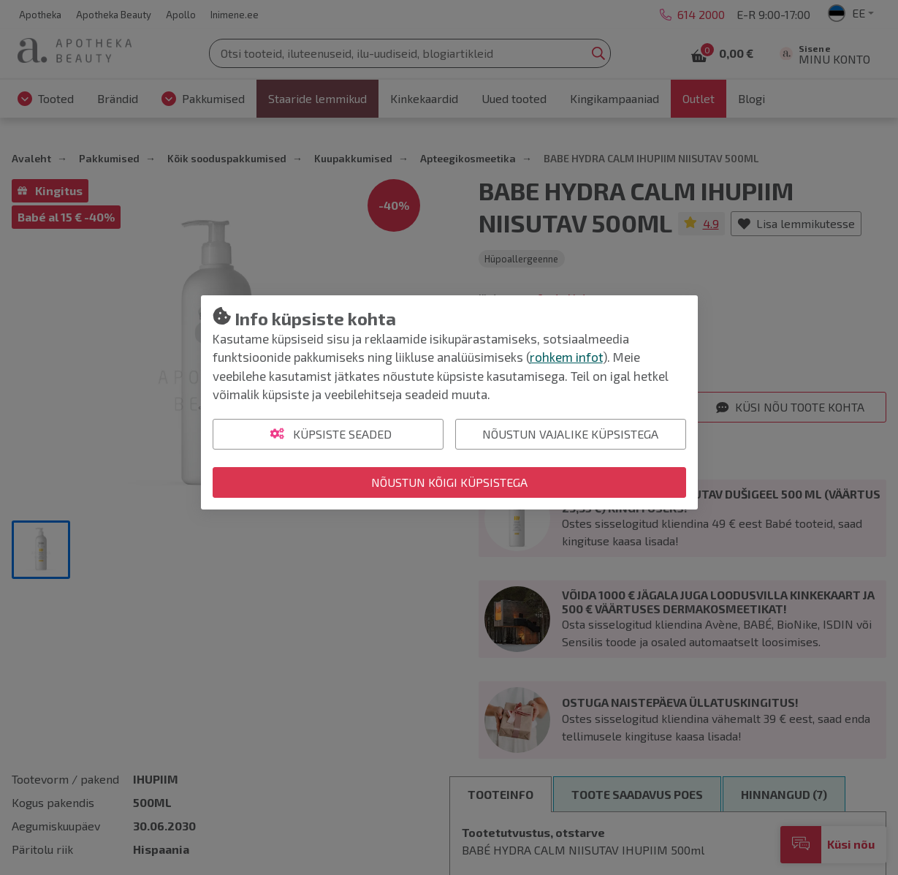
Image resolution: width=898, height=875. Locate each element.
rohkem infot (566, 356)
